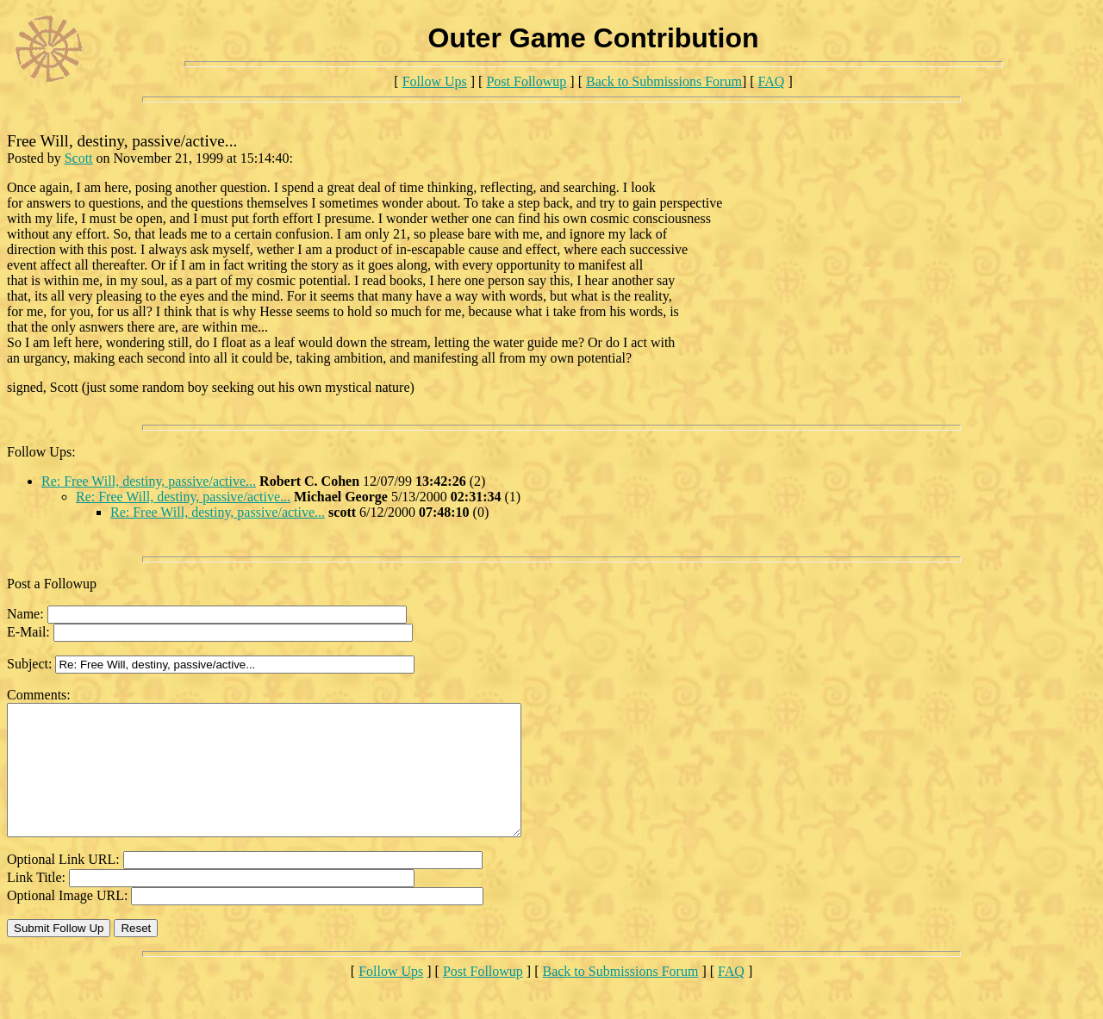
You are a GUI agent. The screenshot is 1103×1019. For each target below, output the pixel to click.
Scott (79, 158)
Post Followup (526, 81)
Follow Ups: (41, 451)
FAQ (771, 81)
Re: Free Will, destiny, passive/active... (148, 481)
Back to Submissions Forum (664, 81)
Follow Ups (434, 81)
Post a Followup (52, 583)
